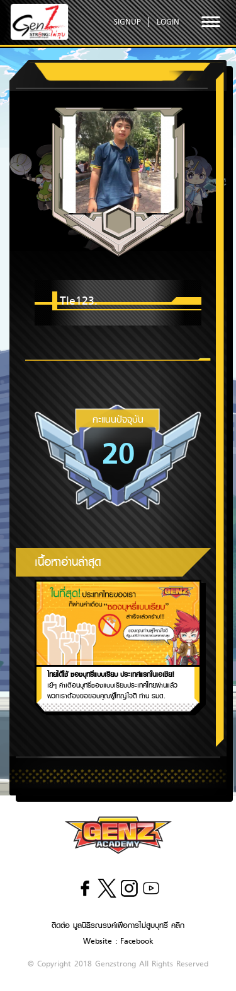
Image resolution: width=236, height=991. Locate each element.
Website (97, 941)
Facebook (137, 941)
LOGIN (168, 22)
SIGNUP (127, 22)
